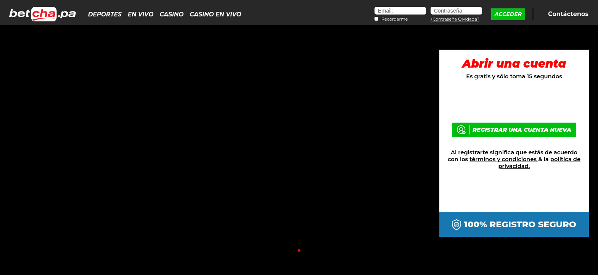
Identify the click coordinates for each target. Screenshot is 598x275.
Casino (171, 14)
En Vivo (140, 14)
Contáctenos (567, 13)
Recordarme (394, 19)
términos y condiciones (503, 159)
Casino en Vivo (215, 14)
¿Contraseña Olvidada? (455, 19)
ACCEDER (508, 14)
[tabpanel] (299, 144)
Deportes (105, 14)
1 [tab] (299, 250)
